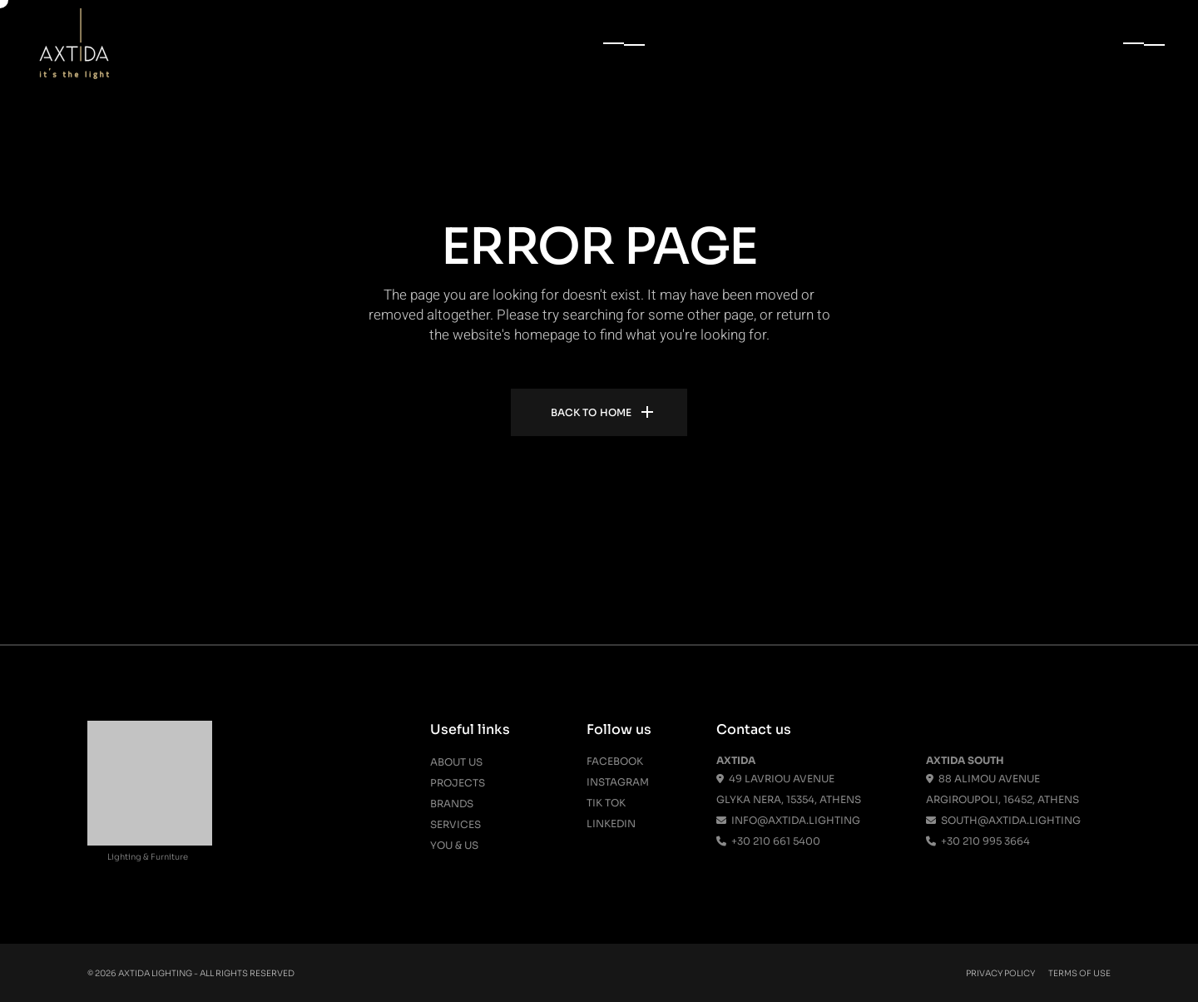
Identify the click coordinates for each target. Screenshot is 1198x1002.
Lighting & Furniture (147, 856)
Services (455, 824)
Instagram (618, 782)
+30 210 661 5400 (768, 841)
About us (456, 762)
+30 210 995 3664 (978, 841)
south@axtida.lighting (1003, 820)
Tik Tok (606, 802)
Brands (451, 803)
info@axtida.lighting (788, 820)
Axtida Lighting (155, 973)
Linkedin (611, 823)
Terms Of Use (1079, 973)
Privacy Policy (1000, 973)
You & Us (454, 845)
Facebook (615, 761)
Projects (457, 782)
